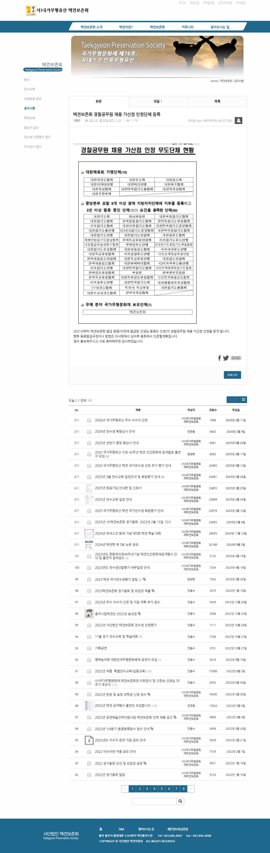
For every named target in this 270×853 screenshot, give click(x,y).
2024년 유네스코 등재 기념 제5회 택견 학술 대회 (128, 533)
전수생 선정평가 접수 (37, 137)
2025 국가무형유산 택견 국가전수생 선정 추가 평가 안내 (133, 465)
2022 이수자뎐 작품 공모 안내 (115, 751)
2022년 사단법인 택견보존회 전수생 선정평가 (126, 625)
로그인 (182, 2)
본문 (99, 101)
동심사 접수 (31, 127)
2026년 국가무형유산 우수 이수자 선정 (121, 420)
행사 (27, 79)
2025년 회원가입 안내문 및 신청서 (118, 488)
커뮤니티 (188, 27)
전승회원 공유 (32, 98)
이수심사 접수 (32, 146)
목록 (217, 101)
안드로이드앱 (225, 2)
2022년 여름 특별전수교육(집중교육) (120, 671)
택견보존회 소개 (91, 27)
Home (214, 81)
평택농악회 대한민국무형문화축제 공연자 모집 (126, 659)
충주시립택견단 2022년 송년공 (116, 614)
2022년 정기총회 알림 (110, 774)
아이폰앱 (240, 2)
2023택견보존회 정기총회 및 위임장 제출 (123, 591)
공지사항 (29, 108)
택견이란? (126, 27)
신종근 (76, 120)
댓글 (158, 101)
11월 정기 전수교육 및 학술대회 (116, 636)
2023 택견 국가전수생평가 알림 (116, 579)
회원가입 (194, 2)
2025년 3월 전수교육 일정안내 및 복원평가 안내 (127, 477)
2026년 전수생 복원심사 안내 (115, 431)
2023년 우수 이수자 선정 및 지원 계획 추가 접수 (127, 602)
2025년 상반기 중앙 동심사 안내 (117, 443)
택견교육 (29, 118)
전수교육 (29, 89)
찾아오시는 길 (220, 27)
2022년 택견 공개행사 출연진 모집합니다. (123, 705)
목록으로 (232, 375)
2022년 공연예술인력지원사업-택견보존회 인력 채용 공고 (134, 717)
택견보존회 (157, 27)
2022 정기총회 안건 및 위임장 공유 (119, 763)
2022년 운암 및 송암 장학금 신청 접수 (120, 694)
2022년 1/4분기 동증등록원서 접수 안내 (122, 729)
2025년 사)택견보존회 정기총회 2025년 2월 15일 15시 (133, 522)
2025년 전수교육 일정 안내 (114, 499)
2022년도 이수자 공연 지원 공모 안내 (120, 740)
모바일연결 (208, 2)
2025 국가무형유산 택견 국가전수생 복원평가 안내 (129, 510)
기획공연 (101, 648)
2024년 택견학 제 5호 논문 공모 (116, 544)
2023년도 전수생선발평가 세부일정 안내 (122, 567)
